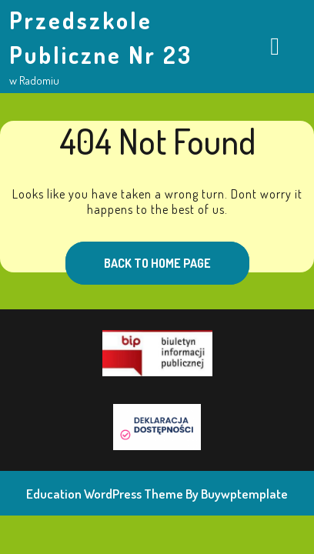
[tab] (274, 47)
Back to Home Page (138, 256)
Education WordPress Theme (104, 494)
